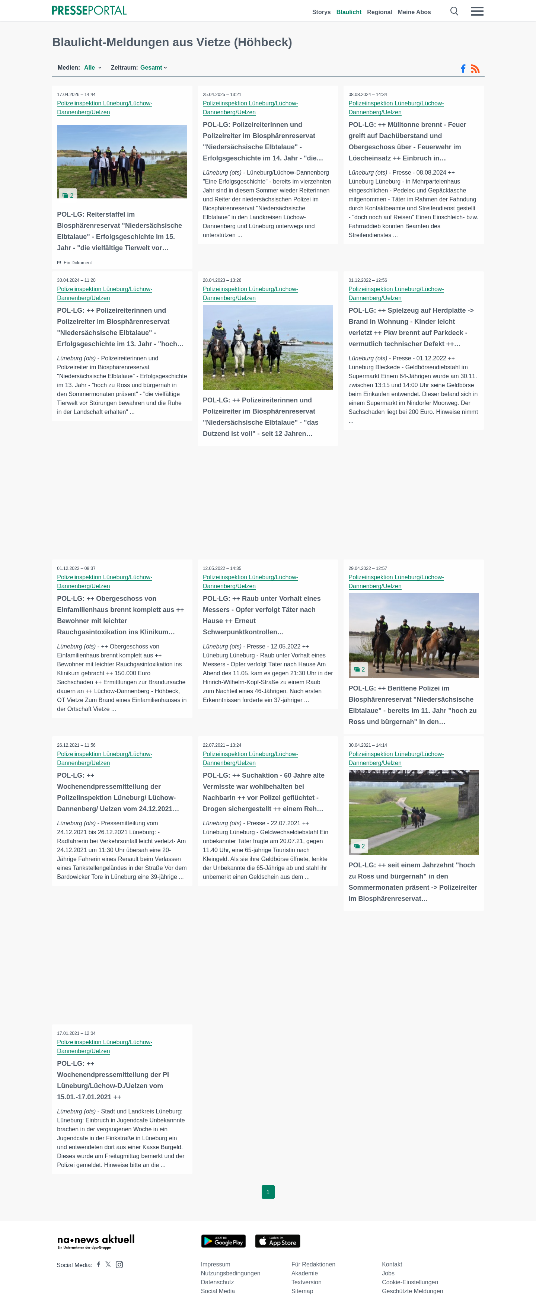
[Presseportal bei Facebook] (96, 1263)
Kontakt (392, 1262)
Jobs (388, 1271)
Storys (321, 12)
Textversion (306, 1280)
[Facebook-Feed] (463, 69)
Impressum (215, 1262)
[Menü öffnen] (477, 11)
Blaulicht (349, 12)
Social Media (218, 1289)
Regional (379, 12)
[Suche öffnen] (454, 11)
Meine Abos (414, 12)
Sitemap (302, 1289)
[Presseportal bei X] (105, 1263)
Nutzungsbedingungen (231, 1271)
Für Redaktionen (313, 1262)
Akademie (304, 1271)
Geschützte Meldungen (412, 1289)
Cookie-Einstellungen (410, 1280)
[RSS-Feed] (475, 69)
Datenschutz (217, 1280)
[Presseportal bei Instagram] (117, 1262)
